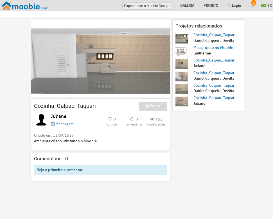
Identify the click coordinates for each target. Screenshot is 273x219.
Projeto (211, 5)
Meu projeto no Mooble (213, 47)
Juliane (58, 116)
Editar (153, 106)
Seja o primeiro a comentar (59, 170)
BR (266, 5)
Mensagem (62, 124)
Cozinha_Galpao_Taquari (214, 35)
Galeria (187, 5)
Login (234, 5)
